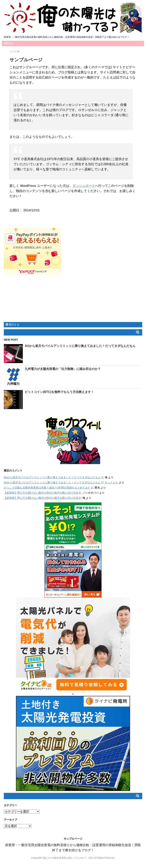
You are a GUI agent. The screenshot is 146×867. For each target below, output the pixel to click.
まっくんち (111, 482)
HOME (13, 51)
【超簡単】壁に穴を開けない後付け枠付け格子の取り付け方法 (41, 492)
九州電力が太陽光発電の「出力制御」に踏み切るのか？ (63, 368)
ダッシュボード (83, 186)
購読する (12, 324)
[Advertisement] (73, 300)
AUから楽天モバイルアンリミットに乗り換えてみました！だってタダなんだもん (80, 345)
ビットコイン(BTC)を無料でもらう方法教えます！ (59, 391)
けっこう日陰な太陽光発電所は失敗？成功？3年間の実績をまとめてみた (47, 487)
